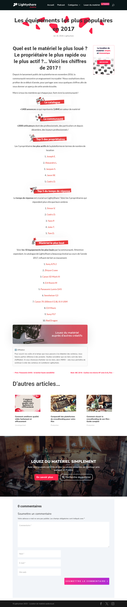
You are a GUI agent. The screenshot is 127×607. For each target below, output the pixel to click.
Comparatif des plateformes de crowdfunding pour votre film (63, 419)
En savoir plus (44, 477)
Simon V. (51, 208)
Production (55, 425)
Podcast (61, 5)
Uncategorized (20, 425)
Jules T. (51, 227)
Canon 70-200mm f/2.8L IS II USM (51, 301)
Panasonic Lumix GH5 (51, 289)
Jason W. (51, 175)
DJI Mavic (51, 308)
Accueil (50, 5)
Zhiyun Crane (51, 270)
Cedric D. (51, 181)
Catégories (73, 5)
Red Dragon (52, 320)
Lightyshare (69, 36)
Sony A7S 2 (51, 264)
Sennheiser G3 (51, 295)
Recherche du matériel (78, 477)
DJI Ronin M (51, 282)
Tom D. (51, 233)
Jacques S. (51, 169)
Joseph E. (51, 156)
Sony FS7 (51, 314)
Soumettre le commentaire (86, 581)
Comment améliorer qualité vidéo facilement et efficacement (27, 419)
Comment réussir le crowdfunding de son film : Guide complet (98, 419)
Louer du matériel (96, 5)
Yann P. (51, 220)
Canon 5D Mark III (51, 276)
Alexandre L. (51, 162)
